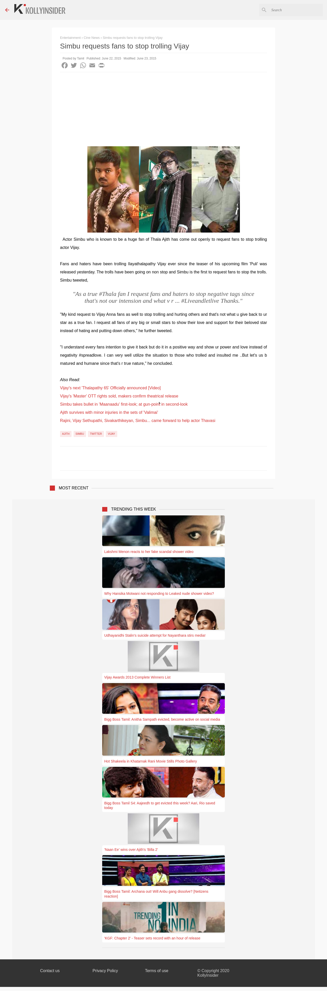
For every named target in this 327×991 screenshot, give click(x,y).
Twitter (96, 433)
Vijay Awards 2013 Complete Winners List (137, 677)
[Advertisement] (163, 110)
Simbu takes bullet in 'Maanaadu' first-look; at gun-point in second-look (124, 404)
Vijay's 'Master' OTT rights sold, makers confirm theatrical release (119, 396)
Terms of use (156, 971)
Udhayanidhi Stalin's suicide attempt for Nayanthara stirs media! (154, 635)
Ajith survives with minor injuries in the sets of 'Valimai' (109, 412)
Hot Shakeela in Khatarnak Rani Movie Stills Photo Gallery (150, 761)
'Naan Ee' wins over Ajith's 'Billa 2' (131, 850)
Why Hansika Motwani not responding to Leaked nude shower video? (159, 593)
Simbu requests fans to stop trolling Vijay (133, 38)
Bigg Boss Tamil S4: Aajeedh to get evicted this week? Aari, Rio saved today (159, 805)
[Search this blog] (296, 10)
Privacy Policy (105, 971)
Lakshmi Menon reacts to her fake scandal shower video (148, 552)
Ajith (65, 433)
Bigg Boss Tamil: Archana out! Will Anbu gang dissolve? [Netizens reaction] (156, 893)
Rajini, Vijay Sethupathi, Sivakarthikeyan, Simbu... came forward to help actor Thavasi (137, 420)
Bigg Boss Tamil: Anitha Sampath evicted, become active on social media (162, 719)
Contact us (50, 971)
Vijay (111, 433)
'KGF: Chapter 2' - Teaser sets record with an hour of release (152, 938)
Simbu (80, 433)
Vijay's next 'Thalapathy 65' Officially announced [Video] (110, 388)
